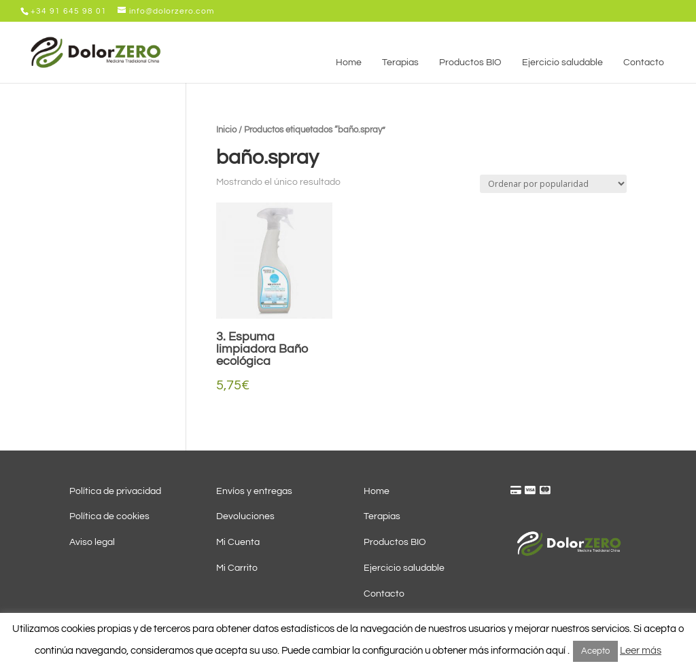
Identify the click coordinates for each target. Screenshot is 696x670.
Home (376, 491)
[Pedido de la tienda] (553, 184)
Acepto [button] (595, 651)
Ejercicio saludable (404, 568)
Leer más (640, 651)
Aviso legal (92, 542)
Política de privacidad (115, 491)
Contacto (384, 594)
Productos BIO (395, 542)
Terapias (382, 516)
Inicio (226, 130)
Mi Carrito (237, 568)
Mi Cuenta (238, 542)
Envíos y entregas (254, 491)
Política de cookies (109, 516)
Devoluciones (245, 516)
